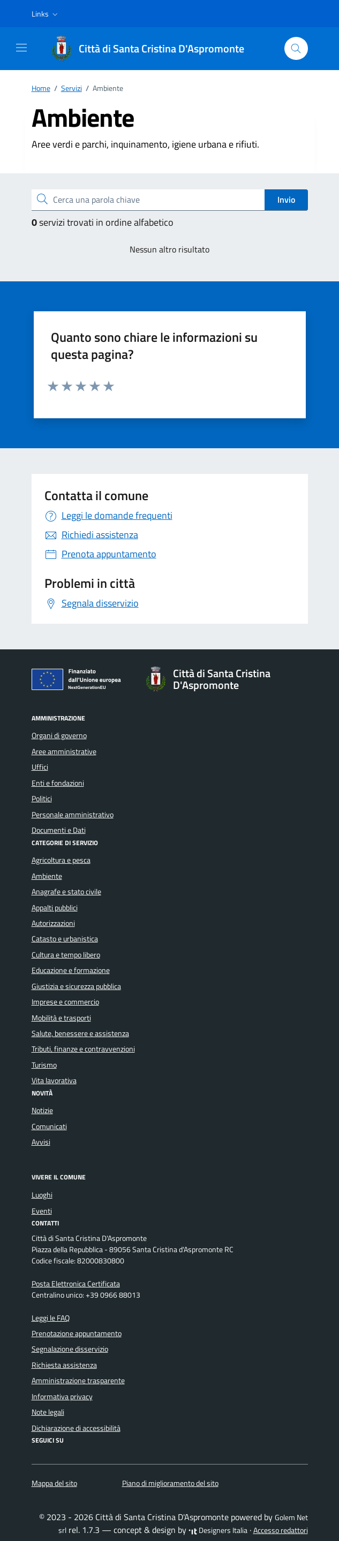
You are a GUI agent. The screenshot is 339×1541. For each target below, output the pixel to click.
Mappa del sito (54, 1483)
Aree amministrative (64, 751)
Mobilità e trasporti (61, 1018)
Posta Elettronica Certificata (76, 1284)
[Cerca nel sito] (296, 48)
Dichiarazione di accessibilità (76, 1428)
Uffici (40, 767)
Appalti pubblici (55, 908)
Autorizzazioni (53, 923)
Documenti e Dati (59, 830)
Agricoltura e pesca (61, 860)
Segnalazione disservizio (70, 1349)
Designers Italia (218, 1530)
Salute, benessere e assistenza (80, 1033)
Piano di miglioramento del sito (170, 1483)
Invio (286, 199)
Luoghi (42, 1195)
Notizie (42, 1110)
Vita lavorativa (54, 1080)
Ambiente (47, 876)
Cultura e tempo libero (66, 955)
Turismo (44, 1065)
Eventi (42, 1211)
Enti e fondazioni (58, 783)
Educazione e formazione (71, 970)
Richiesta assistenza (64, 1365)
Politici (42, 798)
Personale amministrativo (73, 815)
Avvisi (41, 1142)
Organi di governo (59, 735)
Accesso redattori (280, 1530)
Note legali (48, 1412)
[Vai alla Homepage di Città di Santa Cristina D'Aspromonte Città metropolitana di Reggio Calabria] (153, 49)
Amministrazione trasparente (78, 1380)
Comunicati (49, 1126)
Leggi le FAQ (51, 1318)
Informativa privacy (62, 1396)
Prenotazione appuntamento (77, 1333)
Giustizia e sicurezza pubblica (76, 986)
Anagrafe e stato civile (66, 892)
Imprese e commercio (65, 1002)
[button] (46, 14)
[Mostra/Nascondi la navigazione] (21, 47)
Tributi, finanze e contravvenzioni (83, 1049)
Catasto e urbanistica (65, 939)
